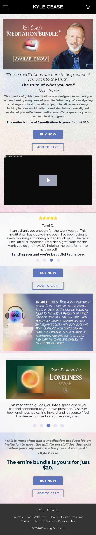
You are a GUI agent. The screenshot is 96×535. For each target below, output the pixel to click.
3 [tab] (51, 260)
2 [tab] (44, 260)
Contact (26, 521)
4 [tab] (58, 260)
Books (53, 517)
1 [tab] (37, 260)
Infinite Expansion (72, 517)
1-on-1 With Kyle (36, 517)
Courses (18, 517)
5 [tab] (61, 425)
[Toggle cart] (87, 7)
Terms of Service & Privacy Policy (55, 521)
